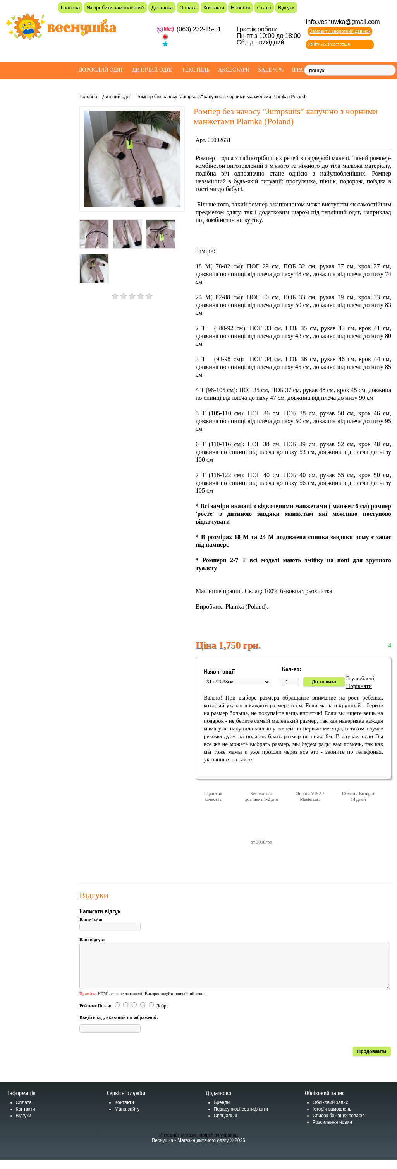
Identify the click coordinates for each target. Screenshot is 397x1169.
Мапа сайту (127, 1118)
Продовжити (371, 1060)
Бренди (222, 1111)
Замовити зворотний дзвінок (340, 31)
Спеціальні (225, 1125)
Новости (240, 7)
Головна (70, 7)
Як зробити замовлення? (115, 7)
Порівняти (359, 686)
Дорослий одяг (101, 70)
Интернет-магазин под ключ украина (198, 1144)
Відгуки (286, 7)
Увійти (314, 44)
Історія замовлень (332, 1118)
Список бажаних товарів (339, 1125)
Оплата (188, 7)
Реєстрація (339, 44)
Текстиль (196, 70)
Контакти (213, 7)
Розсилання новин (332, 1131)
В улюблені (360, 678)
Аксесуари (233, 70)
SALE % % (271, 70)
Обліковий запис (330, 1111)
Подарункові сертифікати (241, 1118)
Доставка (162, 7)
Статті (264, 7)
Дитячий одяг (152, 70)
